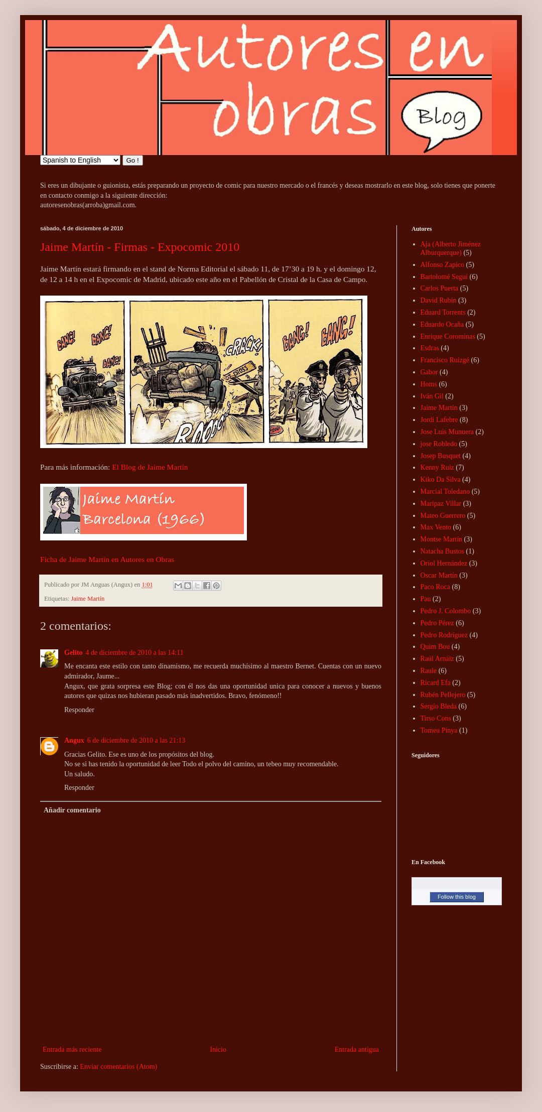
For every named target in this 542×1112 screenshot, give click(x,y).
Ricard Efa (436, 682)
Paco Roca (435, 587)
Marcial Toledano (445, 491)
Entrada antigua (357, 1049)
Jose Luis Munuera (447, 432)
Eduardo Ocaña (442, 324)
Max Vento (436, 527)
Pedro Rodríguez (444, 635)
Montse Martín (442, 539)
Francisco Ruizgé (445, 360)
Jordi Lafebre (439, 420)
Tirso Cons (436, 718)
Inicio (218, 1049)
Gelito (73, 652)
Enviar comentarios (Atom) (118, 1066)
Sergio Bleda (439, 706)
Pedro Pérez (437, 623)
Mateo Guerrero (443, 515)
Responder (79, 710)
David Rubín (439, 300)
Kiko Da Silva (441, 479)
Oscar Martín (439, 575)
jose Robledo (439, 444)
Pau (426, 599)
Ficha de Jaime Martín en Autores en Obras (107, 559)
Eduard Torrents (443, 312)
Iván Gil (432, 396)
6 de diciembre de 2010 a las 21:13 (136, 740)
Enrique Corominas (448, 336)
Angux (74, 740)
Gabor (429, 372)
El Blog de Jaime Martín (150, 467)
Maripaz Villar (441, 503)
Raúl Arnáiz (437, 658)
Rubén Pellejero (443, 695)
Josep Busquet (441, 456)
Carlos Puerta (440, 288)
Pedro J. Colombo (446, 611)
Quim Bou (435, 646)
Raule (429, 670)
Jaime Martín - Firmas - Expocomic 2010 (139, 246)
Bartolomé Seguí (444, 277)
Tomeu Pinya (439, 730)
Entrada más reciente (72, 1049)
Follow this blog (457, 897)
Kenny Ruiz (437, 467)
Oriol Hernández (444, 563)
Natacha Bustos (442, 551)
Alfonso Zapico (442, 264)
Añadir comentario (72, 810)
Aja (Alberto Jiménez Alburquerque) (451, 248)
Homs (429, 384)
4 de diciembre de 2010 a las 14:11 (135, 652)
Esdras (430, 348)
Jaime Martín (88, 598)
